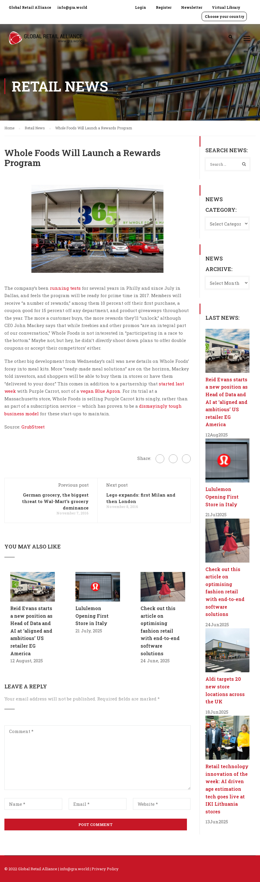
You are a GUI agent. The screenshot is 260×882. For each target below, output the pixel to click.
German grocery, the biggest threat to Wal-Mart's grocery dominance (55, 501)
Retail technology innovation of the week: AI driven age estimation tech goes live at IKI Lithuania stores (227, 789)
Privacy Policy (105, 868)
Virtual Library (226, 7)
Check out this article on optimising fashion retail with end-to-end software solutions (160, 630)
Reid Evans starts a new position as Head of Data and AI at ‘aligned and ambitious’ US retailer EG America (31, 630)
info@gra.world (72, 7)
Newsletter (191, 7)
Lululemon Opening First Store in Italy (92, 615)
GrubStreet (32, 427)
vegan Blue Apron (100, 391)
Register (163, 7)
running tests (65, 288)
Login (140, 7)
